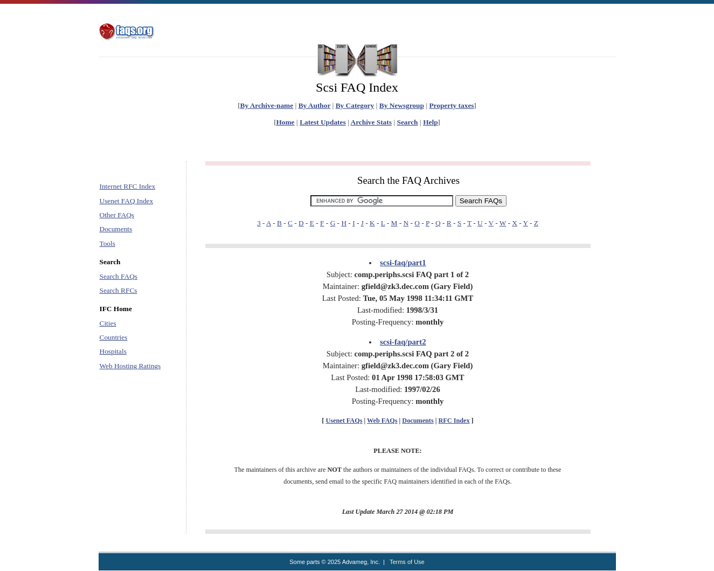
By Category (355, 105)
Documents (116, 229)
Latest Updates (323, 122)
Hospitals (113, 351)
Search (407, 122)
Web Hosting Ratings (130, 366)
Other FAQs (117, 215)
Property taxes (451, 105)
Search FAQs (118, 276)
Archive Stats (371, 122)
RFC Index (454, 420)
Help (430, 122)
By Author (314, 105)
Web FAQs (382, 420)
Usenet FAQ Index (127, 201)
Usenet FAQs (343, 420)
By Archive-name (267, 105)
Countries (114, 337)
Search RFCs (118, 290)
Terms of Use (407, 562)
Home (285, 122)
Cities (108, 323)
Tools (107, 243)
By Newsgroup (401, 105)
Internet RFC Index (128, 186)
